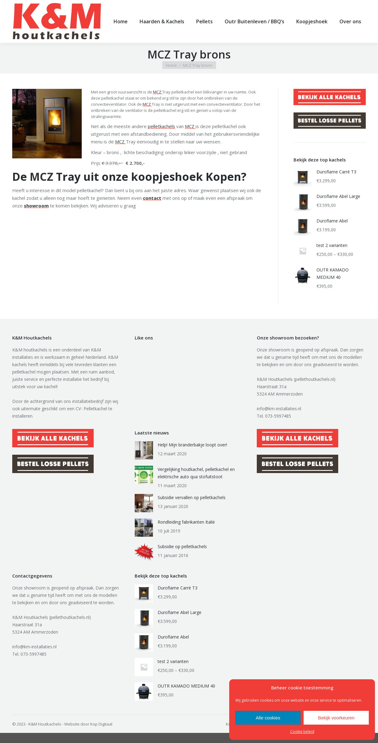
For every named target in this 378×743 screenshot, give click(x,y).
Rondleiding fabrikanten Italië (186, 532)
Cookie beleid (302, 731)
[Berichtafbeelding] (144, 460)
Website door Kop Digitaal (88, 734)
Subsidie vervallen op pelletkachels (192, 507)
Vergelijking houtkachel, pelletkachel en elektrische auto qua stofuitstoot (196, 483)
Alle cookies (268, 717)
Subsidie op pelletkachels (182, 556)
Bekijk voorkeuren (336, 717)
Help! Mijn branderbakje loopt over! (192, 455)
